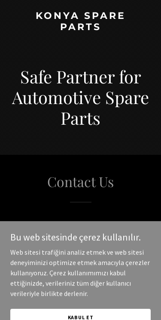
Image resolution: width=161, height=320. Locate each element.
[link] (80, 27)
